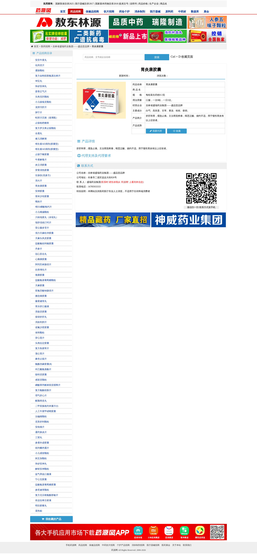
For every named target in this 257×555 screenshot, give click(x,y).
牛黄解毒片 (41, 159)
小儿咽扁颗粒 (42, 212)
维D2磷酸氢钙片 (43, 207)
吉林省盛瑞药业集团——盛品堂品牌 (71, 46)
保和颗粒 (39, 332)
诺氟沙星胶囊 (42, 327)
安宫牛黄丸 (41, 60)
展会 (206, 11)
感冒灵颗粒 (41, 380)
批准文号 (123, 3)
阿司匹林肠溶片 (43, 264)
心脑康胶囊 (41, 259)
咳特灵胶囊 (41, 374)
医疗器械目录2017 (84, 3)
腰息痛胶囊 (41, 296)
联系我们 (187, 545)
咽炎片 (38, 201)
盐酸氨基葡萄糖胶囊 (45, 484)
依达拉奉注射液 (43, 500)
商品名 (163, 3)
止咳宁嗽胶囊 (42, 154)
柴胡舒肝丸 (41, 317)
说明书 (133, 3)
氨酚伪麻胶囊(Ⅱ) (43, 364)
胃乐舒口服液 (42, 306)
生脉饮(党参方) (42, 175)
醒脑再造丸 (41, 401)
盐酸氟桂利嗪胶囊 (44, 243)
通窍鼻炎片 (41, 432)
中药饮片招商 (108, 545)
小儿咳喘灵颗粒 (43, 102)
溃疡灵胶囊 (41, 311)
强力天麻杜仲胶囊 (44, 233)
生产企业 (153, 3)
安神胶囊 (39, 191)
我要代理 (156, 131)
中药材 (182, 11)
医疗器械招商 (153, 545)
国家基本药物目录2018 (106, 3)
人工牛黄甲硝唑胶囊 (45, 411)
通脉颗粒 (39, 70)
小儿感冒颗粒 (42, 453)
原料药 (169, 11)
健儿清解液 (41, 138)
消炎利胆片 (41, 322)
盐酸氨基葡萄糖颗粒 (45, 280)
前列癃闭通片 (42, 448)
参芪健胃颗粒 (42, 490)
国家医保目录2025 (64, 3)
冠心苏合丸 (41, 254)
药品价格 (143, 3)
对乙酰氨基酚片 (43, 369)
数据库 (195, 11)
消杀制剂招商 (138, 545)
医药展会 (166, 545)
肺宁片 (38, 112)
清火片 (38, 180)
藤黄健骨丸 (41, 301)
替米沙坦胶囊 (42, 196)
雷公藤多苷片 (42, 228)
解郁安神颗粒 (42, 469)
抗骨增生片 (41, 269)
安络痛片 (39, 427)
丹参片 (38, 249)
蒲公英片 (39, 353)
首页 (62, 11)
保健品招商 (92, 11)
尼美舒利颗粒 (42, 422)
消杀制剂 (140, 11)
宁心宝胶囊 (41, 479)
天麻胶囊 (39, 285)
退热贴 (38, 511)
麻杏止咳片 (41, 359)
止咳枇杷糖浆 (42, 123)
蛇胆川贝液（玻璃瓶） (46, 117)
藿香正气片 (41, 91)
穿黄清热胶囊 (42, 170)
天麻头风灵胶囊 (43, 238)
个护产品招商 (123, 545)
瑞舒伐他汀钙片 (43, 222)
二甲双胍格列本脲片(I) (46, 406)
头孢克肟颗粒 (42, 97)
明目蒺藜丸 (41, 505)
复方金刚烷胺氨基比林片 (47, 76)
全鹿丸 (38, 133)
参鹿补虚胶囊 (42, 442)
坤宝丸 (38, 81)
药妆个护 (124, 11)
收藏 (177, 131)
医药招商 (45, 46)
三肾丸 (38, 437)
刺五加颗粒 (41, 458)
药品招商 (75, 11)
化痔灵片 (39, 65)
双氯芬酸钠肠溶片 (44, 290)
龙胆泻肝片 (41, 107)
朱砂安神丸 (41, 86)
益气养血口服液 (43, 474)
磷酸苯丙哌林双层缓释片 (47, 385)
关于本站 (176, 545)
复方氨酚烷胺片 (43, 390)
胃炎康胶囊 (41, 186)
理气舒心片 (41, 395)
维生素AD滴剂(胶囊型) (47, 144)
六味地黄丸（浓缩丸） (46, 217)
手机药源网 (71, 545)
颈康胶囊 (39, 275)
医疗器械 (155, 11)
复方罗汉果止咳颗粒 (45, 128)
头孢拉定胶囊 (42, 343)
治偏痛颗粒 (41, 416)
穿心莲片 (39, 338)
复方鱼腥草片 (42, 348)
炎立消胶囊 (41, 165)
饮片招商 (109, 11)
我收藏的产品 (51, 519)
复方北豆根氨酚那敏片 (46, 495)
